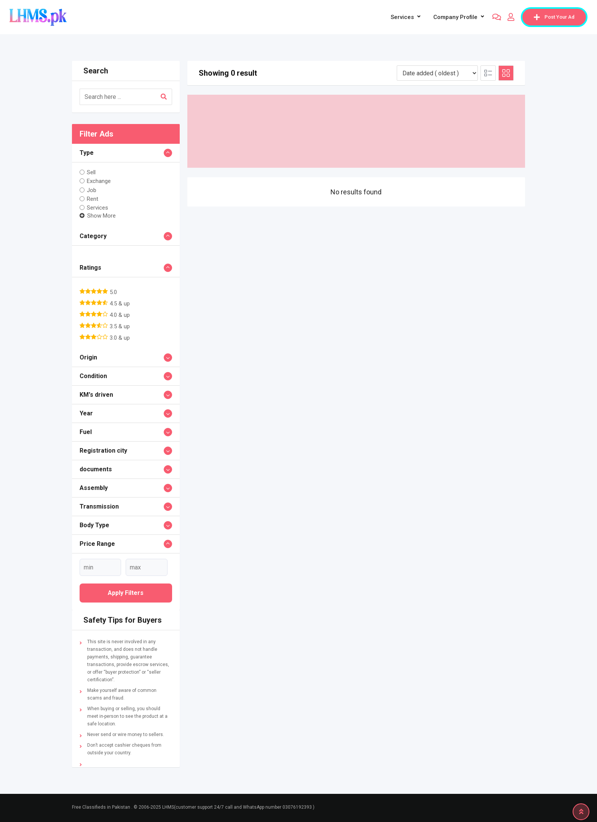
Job (91, 189)
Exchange (99, 181)
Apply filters (126, 592)
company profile (455, 17)
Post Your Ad (554, 17)
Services (402, 17)
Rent (92, 199)
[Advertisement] (356, 131)
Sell (91, 172)
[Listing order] (437, 73)
